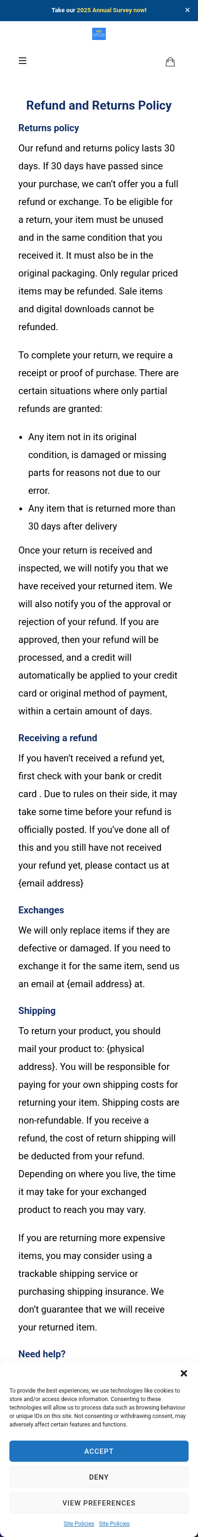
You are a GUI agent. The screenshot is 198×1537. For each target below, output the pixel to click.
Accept (99, 1451)
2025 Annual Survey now (111, 10)
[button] (184, 1372)
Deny (99, 1477)
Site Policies (78, 1524)
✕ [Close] (187, 10)
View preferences (99, 1503)
